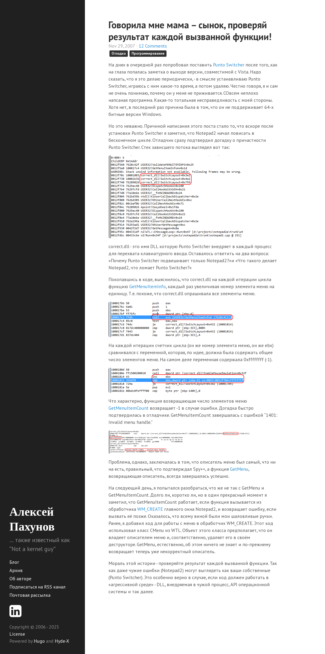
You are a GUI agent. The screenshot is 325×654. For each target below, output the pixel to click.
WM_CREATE (150, 509)
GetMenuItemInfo (147, 286)
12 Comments (153, 46)
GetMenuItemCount (128, 408)
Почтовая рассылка (29, 595)
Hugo (39, 641)
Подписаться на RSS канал (37, 587)
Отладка (119, 53)
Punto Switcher (228, 65)
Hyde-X (62, 641)
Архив (16, 570)
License (17, 634)
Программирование (148, 53)
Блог (14, 562)
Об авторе (20, 579)
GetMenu (239, 469)
